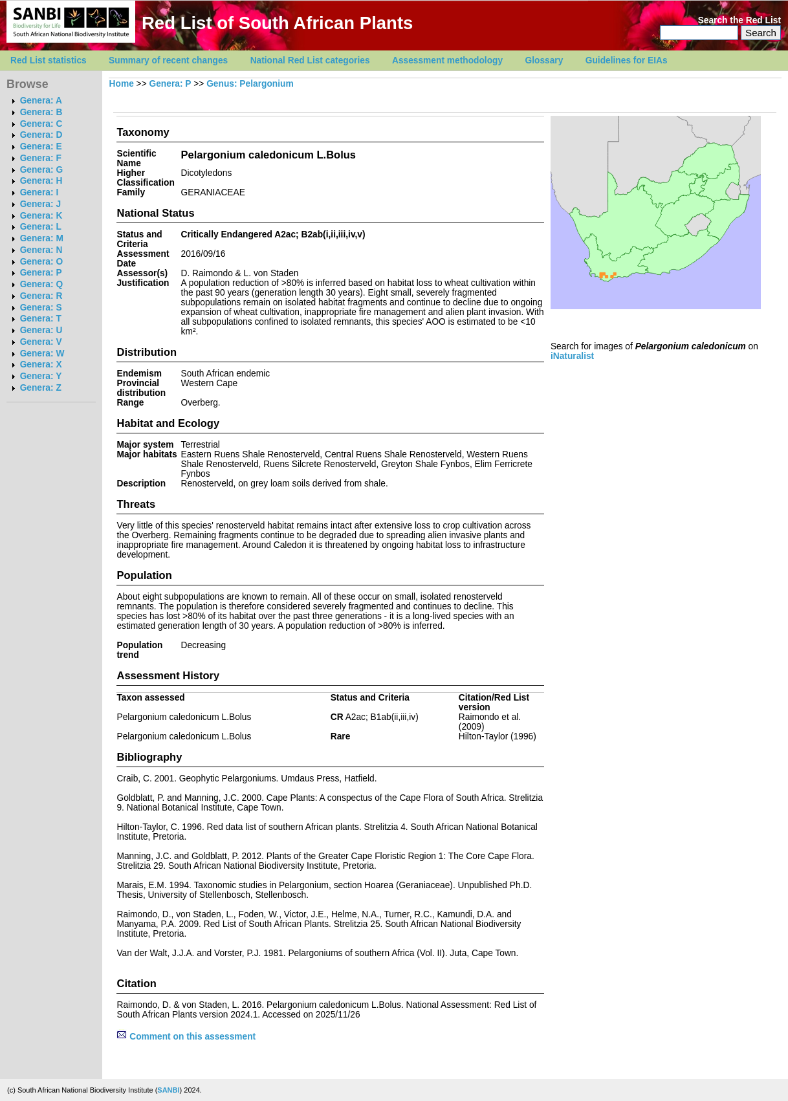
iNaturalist (572, 356)
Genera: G (41, 170)
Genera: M (41, 238)
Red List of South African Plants (277, 23)
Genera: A (41, 100)
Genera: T (40, 318)
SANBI (168, 1090)
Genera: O (41, 262)
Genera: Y (41, 376)
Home (121, 84)
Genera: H (41, 181)
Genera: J (40, 204)
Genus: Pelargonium (249, 84)
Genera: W (42, 353)
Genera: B (41, 112)
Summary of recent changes (168, 60)
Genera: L (40, 227)
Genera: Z (40, 388)
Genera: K (41, 216)
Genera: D (41, 135)
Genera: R (41, 296)
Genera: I (39, 192)
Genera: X (41, 364)
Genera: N (41, 250)
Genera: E (41, 146)
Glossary (544, 60)
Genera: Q (41, 284)
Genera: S (41, 307)
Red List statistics (48, 60)
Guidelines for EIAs (627, 60)
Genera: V (41, 342)
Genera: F (40, 158)
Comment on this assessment (186, 1036)
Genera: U (41, 330)
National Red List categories (310, 60)
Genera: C (41, 124)
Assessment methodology (447, 60)
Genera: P (41, 273)
